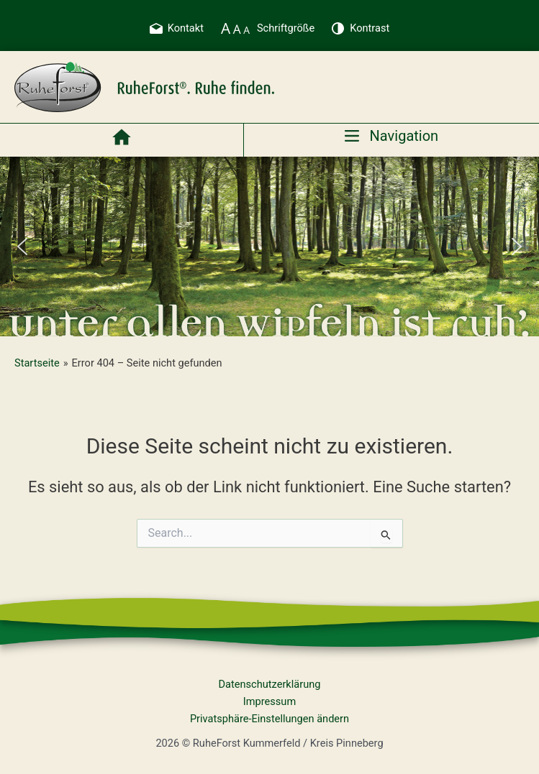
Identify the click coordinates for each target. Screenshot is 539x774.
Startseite (37, 362)
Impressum (269, 701)
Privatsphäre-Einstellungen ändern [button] (269, 718)
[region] (269, 246)
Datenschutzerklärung (270, 684)
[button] (22, 246)
